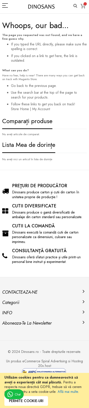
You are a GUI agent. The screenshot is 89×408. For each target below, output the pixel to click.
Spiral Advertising (54, 361)
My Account (41, 108)
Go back (17, 85)
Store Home (20, 108)
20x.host (44, 365)
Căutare (75, 6)
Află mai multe (68, 391)
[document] (44, 390)
